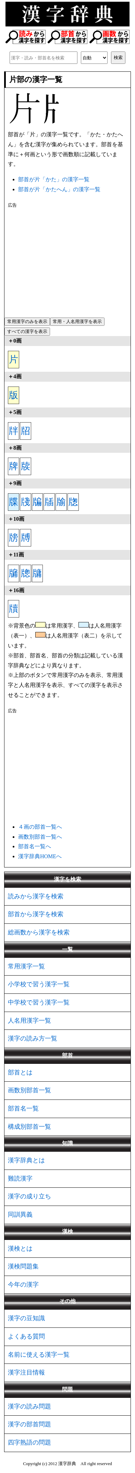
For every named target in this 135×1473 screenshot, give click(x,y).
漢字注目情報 (26, 1372)
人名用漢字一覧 (29, 1020)
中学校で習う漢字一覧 (39, 1002)
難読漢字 (20, 1178)
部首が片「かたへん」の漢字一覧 (59, 189)
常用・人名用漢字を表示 (77, 321)
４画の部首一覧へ (40, 827)
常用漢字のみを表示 (27, 321)
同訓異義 (20, 1214)
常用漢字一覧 (26, 966)
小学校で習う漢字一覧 (39, 984)
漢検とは (20, 1248)
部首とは (20, 1072)
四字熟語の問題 (29, 1442)
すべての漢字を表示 (27, 331)
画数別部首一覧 (29, 1090)
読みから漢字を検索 (35, 896)
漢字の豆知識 (26, 1318)
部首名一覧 (23, 1108)
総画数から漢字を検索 (39, 932)
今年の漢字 (23, 1284)
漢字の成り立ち (29, 1196)
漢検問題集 (23, 1266)
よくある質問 (26, 1336)
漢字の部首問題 (29, 1424)
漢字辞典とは (26, 1160)
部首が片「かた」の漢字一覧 (53, 179)
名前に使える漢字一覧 (39, 1354)
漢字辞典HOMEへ (40, 856)
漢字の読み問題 (29, 1406)
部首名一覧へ (34, 846)
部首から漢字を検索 (35, 914)
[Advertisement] (67, 262)
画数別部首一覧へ (40, 837)
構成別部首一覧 (29, 1126)
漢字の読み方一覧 (32, 1038)
